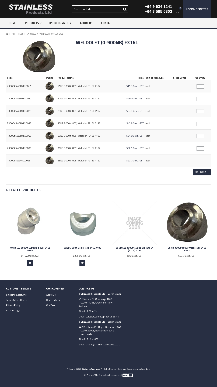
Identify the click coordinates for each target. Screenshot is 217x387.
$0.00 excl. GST (135, 255)
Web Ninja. (145, 368)
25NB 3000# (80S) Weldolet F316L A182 (79, 111)
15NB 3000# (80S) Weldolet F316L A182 (79, 86)
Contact (107, 23)
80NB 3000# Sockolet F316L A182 (82, 247)
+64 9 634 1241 (158, 6)
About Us (86, 23)
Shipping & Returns (16, 294)
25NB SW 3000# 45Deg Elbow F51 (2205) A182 (134, 248)
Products (32, 23)
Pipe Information (59, 23)
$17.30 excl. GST (135, 86)
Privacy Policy (13, 305)
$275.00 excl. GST (82, 255)
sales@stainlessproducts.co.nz (102, 316)
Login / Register (197, 9)
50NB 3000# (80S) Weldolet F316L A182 (79, 148)
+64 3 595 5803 (158, 11)
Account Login (13, 310)
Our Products (53, 299)
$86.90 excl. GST (135, 148)
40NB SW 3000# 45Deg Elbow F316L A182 (30, 248)
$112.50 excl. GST (30, 255)
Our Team (51, 305)
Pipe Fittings (17, 33)
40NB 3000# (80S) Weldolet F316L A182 (79, 136)
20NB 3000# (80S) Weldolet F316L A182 (79, 98)
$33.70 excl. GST (135, 111)
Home (12, 23)
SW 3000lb (31, 33)
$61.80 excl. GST (135, 136)
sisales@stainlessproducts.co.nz (103, 344)
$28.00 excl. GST (135, 98)
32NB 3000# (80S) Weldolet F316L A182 (79, 123)
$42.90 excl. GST (135, 123)
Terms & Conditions (16, 299)
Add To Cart (30, 263)
